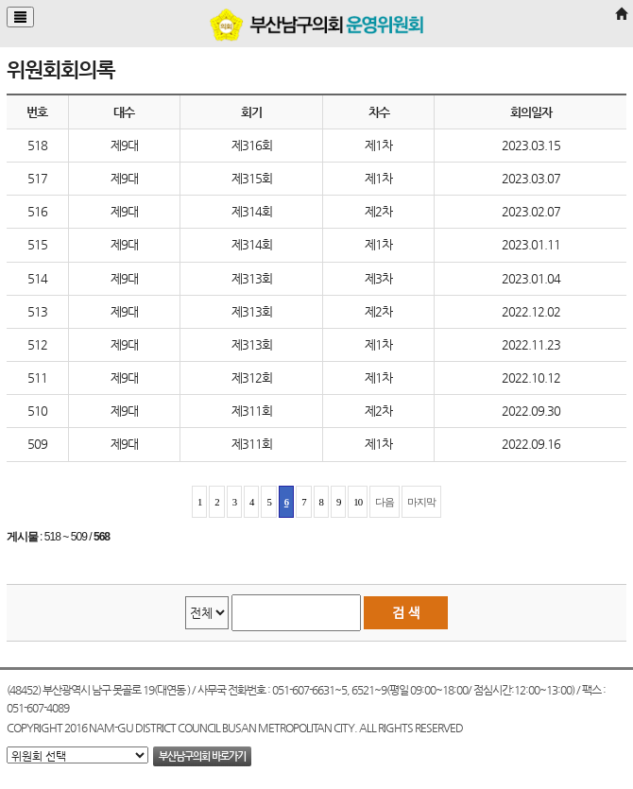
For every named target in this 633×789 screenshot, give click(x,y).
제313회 (251, 278)
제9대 (124, 145)
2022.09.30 (531, 410)
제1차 (378, 145)
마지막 (421, 501)
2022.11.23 (531, 344)
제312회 (251, 377)
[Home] (620, 15)
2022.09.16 (531, 444)
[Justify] (20, 17)
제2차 (378, 211)
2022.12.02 (531, 311)
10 (357, 501)
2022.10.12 (531, 377)
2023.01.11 (531, 244)
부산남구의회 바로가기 (202, 756)
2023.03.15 (531, 145)
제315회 (251, 178)
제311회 (251, 410)
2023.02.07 (531, 211)
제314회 (251, 211)
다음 (384, 501)
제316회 (251, 145)
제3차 (378, 278)
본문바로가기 (0, 0)
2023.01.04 (531, 278)
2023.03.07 (531, 178)
